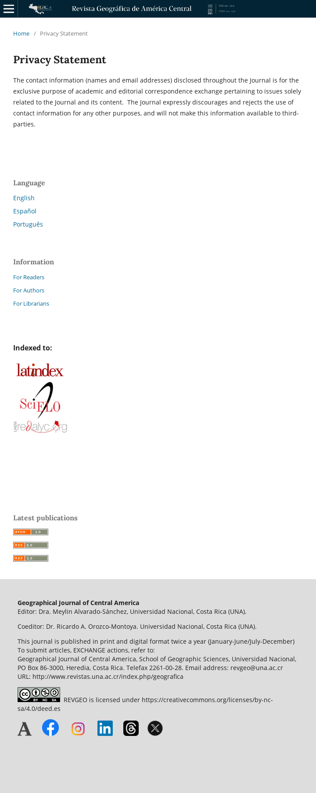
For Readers (28, 277)
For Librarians (31, 303)
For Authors (28, 290)
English (24, 198)
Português (28, 224)
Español (24, 211)
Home (21, 33)
